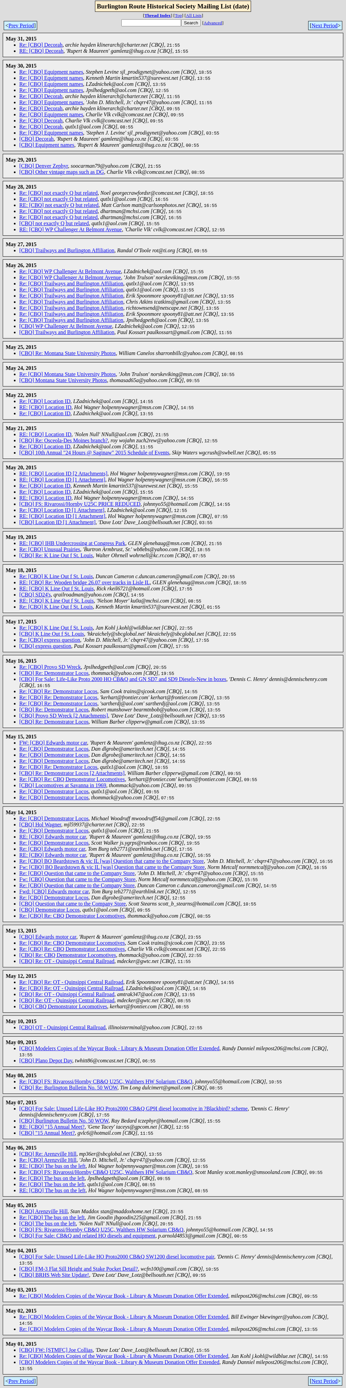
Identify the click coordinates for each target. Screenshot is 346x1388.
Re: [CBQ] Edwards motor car (52, 849)
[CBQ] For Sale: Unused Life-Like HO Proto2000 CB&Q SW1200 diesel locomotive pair (116, 1257)
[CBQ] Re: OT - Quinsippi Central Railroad (66, 961)
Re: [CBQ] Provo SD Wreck (50, 667)
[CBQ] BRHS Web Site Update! (54, 1275)
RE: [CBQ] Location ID (45, 407)
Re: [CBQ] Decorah (41, 45)
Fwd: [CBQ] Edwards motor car (54, 891)
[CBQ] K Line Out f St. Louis (51, 634)
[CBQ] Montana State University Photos (63, 380)
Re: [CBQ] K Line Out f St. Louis (56, 576)
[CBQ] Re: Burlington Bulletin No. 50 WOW (68, 1087)
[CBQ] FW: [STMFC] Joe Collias (56, 1350)
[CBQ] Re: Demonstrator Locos (54, 673)
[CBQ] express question (45, 646)
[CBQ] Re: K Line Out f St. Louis (56, 555)
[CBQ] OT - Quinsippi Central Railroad (62, 1027)
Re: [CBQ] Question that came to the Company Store (76, 873)
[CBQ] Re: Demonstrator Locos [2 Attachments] (72, 773)
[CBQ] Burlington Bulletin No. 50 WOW (63, 1121)
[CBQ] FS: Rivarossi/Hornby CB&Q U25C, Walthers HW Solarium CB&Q (101, 1229)
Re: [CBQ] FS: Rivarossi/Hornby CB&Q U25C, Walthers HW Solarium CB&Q (105, 1081)
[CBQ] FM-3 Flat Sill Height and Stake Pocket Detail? (78, 1269)
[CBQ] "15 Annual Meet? (47, 1133)
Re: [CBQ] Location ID (45, 401)
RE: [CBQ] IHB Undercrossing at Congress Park (72, 543)
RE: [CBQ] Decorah (41, 51)
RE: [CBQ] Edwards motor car (52, 837)
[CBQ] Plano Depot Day (45, 1060)
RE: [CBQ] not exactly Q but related (59, 205)
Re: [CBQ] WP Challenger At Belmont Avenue (70, 271)
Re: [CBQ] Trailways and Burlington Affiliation (71, 283)
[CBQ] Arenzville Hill (43, 1211)
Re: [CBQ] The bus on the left (51, 1178)
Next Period (325, 25)
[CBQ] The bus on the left (47, 1223)
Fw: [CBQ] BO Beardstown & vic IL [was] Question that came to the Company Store (112, 867)
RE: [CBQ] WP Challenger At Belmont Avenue (70, 229)
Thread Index (157, 15)
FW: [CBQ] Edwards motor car (53, 743)
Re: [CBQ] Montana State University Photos (67, 374)
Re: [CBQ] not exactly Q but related (58, 193)
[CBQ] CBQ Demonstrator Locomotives (63, 1006)
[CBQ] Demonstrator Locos (49, 910)
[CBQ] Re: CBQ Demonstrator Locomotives (67, 955)
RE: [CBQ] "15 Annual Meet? (51, 1127)
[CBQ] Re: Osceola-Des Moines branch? (63, 440)
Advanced (213, 22)
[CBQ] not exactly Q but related (54, 223)
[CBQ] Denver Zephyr (43, 166)
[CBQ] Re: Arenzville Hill (47, 1154)
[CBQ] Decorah (36, 139)
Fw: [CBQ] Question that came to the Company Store (77, 879)
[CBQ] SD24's (35, 594)
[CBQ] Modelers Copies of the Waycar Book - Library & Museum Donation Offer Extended (119, 1048)
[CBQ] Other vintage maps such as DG (61, 172)
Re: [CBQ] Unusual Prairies (49, 549)
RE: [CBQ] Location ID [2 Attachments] (63, 473)
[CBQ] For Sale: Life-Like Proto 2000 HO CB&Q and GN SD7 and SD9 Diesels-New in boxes (122, 679)
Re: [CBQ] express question (49, 640)
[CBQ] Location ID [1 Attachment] (57, 522)
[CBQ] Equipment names (46, 145)
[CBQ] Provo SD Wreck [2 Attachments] (63, 716)
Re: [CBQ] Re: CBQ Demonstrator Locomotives (72, 779)
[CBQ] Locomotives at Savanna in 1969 (62, 785)
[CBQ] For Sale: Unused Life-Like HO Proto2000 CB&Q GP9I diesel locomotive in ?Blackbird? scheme (133, 1108)
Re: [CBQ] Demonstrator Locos (54, 749)
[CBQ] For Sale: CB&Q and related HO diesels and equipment (87, 1236)
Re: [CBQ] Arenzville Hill (47, 1160)
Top (178, 15)
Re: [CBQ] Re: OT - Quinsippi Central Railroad (71, 982)
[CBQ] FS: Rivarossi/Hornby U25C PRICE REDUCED (80, 504)
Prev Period (21, 25)
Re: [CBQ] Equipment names (51, 72)
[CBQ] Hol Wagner (40, 824)
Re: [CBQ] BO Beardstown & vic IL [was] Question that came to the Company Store (111, 861)
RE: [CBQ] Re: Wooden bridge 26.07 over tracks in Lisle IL (84, 582)
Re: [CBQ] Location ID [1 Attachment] (61, 510)
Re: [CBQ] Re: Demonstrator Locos (58, 691)
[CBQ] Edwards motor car (47, 937)
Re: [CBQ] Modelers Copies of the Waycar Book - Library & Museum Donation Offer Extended (123, 1296)
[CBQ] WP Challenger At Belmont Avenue (65, 326)
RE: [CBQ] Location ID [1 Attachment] (62, 480)
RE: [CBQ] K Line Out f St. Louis (56, 588)
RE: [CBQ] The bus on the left (52, 1166)
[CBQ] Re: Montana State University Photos (67, 353)
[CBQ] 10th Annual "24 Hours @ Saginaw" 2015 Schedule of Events (94, 452)
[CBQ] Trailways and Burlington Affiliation (66, 250)
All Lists (193, 15)
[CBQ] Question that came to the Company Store (72, 904)
